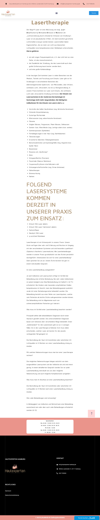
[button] (56, 13)
